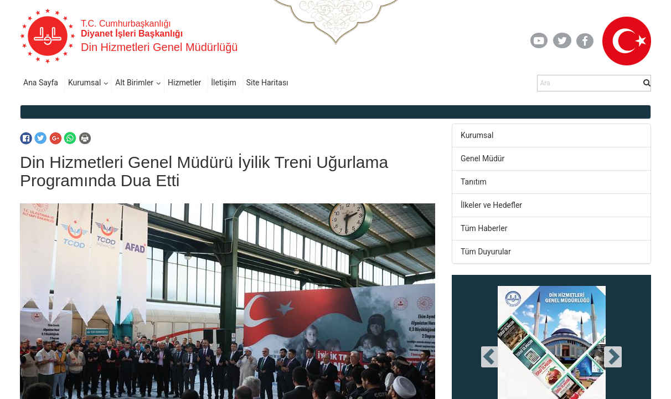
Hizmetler (184, 82)
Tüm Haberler (484, 228)
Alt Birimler (134, 82)
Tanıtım (474, 181)
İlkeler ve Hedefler (491, 205)
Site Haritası (267, 82)
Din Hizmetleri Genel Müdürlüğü (159, 47)
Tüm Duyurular (486, 251)
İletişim (223, 82)
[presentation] (490, 356)
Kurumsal (84, 82)
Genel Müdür (482, 158)
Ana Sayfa (40, 82)
